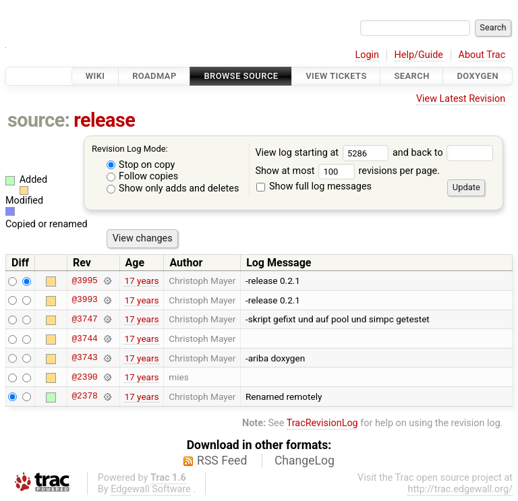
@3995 (84, 280)
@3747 (84, 319)
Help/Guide (419, 55)
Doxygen (477, 76)
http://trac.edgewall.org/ (460, 489)
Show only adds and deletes (173, 188)
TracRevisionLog (322, 423)
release (104, 120)
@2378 (84, 396)
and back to (443, 152)
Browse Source (241, 76)
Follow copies (143, 176)
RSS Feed (222, 460)
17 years (141, 280)
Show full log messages (314, 186)
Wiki (95, 76)
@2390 (84, 377)
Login (367, 55)
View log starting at (324, 152)
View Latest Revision (460, 99)
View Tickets (336, 76)
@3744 (84, 338)
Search (411, 76)
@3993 (84, 300)
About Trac (482, 55)
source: (38, 120)
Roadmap (154, 76)
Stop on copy (141, 165)
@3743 (84, 358)
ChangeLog (305, 460)
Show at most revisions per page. (347, 171)
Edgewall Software (151, 489)
